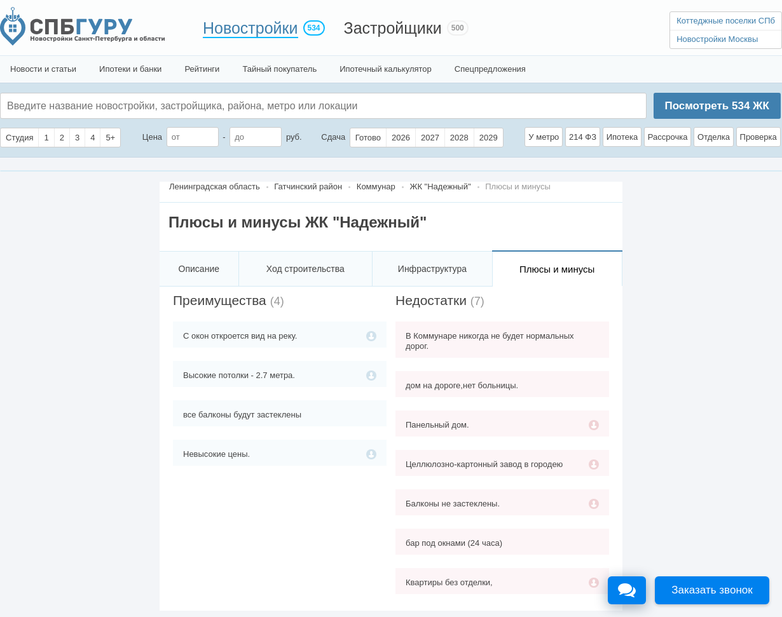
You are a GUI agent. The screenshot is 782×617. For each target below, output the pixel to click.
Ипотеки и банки (130, 69)
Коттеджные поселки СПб (725, 20)
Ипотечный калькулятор (386, 69)
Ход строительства (305, 269)
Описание (199, 269)
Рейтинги (201, 69)
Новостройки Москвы (717, 39)
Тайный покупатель (279, 69)
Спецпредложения (490, 69)
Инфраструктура (432, 269)
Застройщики (393, 28)
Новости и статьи (43, 69)
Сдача (333, 137)
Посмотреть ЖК (716, 106)
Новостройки (250, 28)
